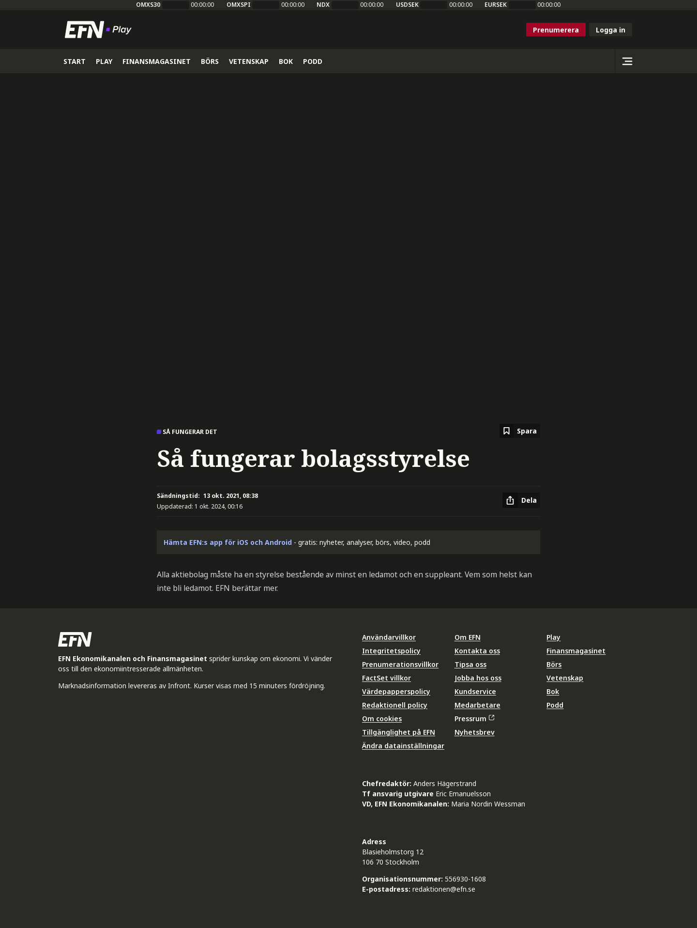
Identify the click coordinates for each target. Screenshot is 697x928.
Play (553, 637)
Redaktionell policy (394, 705)
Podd (554, 705)
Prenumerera (556, 29)
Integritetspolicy (391, 650)
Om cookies (382, 718)
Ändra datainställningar (403, 745)
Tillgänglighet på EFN (398, 732)
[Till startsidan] (100, 29)
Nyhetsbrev (475, 732)
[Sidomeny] (627, 61)
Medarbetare (477, 705)
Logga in (610, 29)
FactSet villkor (386, 677)
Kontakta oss (477, 650)
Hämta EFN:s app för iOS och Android (228, 542)
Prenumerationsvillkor (400, 664)
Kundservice (475, 691)
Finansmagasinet (576, 650)
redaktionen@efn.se (443, 889)
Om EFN (468, 637)
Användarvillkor (389, 637)
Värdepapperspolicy (396, 691)
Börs (553, 664)
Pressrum (474, 718)
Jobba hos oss (478, 677)
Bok (552, 691)
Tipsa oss (470, 664)
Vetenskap (564, 677)
